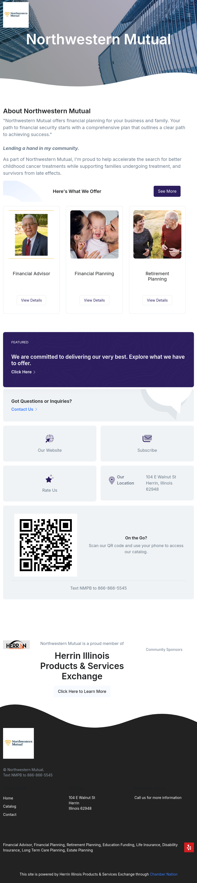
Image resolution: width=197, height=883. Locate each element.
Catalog (9, 806)
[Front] (17, 15)
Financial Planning (94, 273)
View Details (31, 300)
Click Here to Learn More (82, 691)
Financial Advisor (31, 273)
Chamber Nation (164, 874)
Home (8, 798)
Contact (9, 814)
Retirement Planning (157, 276)
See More (167, 191)
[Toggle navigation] (189, 15)
